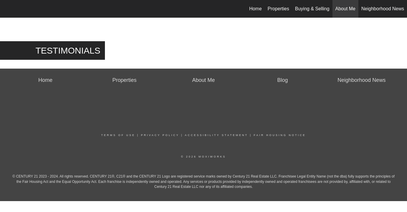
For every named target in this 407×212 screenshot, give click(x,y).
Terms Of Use (118, 135)
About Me (345, 8)
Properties (278, 8)
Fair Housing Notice (280, 135)
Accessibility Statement (216, 135)
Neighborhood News (382, 8)
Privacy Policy (160, 135)
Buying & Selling (312, 8)
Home (255, 8)
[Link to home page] (7, 9)
